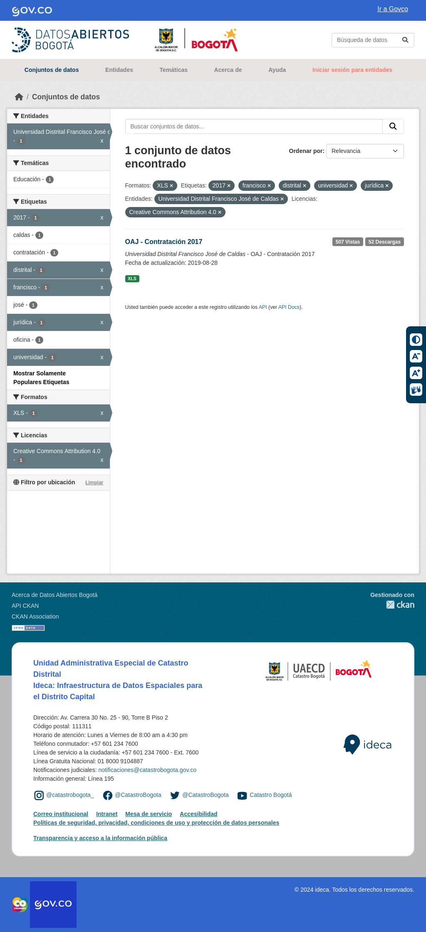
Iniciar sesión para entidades (352, 70)
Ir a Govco (392, 8)
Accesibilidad (198, 814)
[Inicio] (19, 97)
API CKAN (25, 605)
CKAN (392, 604)
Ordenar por (306, 151)
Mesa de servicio (148, 814)
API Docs (289, 307)
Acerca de (228, 70)
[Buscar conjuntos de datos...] (373, 40)
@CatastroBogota (138, 794)
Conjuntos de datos (52, 70)
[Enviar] (405, 40)
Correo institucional (60, 814)
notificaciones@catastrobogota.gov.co (147, 770)
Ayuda (277, 70)
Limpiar (94, 483)
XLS (132, 278)
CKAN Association (35, 616)
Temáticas (174, 70)
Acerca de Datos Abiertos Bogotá (54, 595)
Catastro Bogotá (271, 794)
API (263, 307)
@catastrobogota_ (70, 794)
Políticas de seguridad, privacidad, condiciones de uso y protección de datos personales (156, 822)
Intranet (106, 814)
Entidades (119, 70)
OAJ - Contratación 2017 (164, 241)
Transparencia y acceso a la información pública (100, 838)
